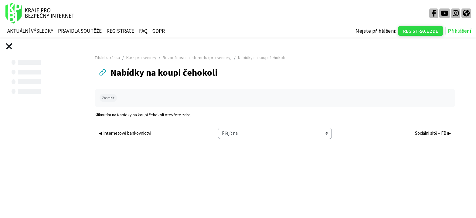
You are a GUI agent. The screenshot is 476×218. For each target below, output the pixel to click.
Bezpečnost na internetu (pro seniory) (200, 57)
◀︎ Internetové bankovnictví (128, 133)
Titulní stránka (111, 57)
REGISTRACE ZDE (420, 31)
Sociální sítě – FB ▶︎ (432, 133)
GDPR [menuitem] (158, 31)
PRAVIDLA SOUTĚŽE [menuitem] (80, 31)
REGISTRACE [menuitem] (120, 31)
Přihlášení (459, 31)
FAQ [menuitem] (143, 31)
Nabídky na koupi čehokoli (144, 114)
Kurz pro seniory (145, 57)
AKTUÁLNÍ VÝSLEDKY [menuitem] (30, 31)
